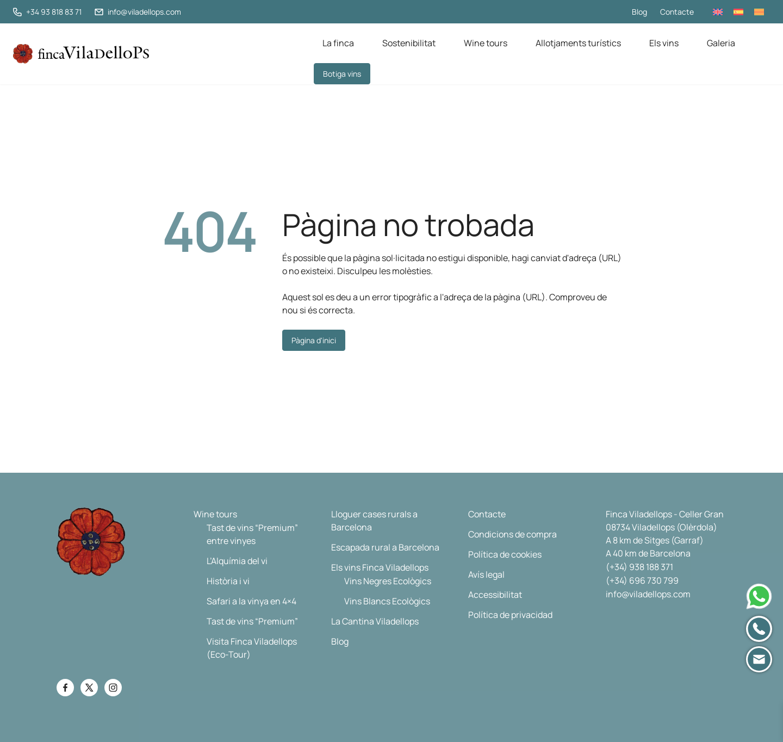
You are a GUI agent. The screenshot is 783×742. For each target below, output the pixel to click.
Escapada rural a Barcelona (385, 547)
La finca (338, 43)
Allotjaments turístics (578, 43)
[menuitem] (717, 11)
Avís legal (486, 574)
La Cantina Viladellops (375, 621)
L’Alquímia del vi (237, 561)
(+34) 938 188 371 (639, 567)
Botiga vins (342, 74)
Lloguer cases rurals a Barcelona (374, 520)
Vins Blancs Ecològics (387, 601)
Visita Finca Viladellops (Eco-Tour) (252, 647)
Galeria (721, 43)
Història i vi (228, 581)
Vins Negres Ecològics (387, 581)
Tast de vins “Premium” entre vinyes (252, 534)
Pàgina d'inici (313, 340)
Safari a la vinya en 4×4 (251, 601)
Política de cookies (505, 554)
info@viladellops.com (648, 594)
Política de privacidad (510, 615)
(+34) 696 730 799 (642, 580)
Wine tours (485, 43)
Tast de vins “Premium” (252, 621)
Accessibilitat (495, 595)
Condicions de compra (512, 534)
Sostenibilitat (409, 43)
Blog (639, 12)
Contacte (677, 12)
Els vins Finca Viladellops (379, 567)
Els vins (664, 43)
